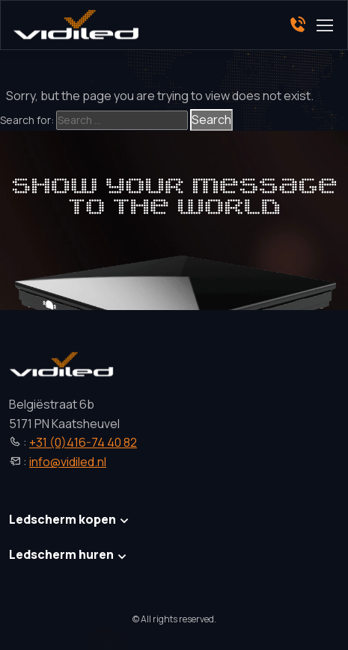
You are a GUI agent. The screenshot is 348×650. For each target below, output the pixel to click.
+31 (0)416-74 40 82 (83, 442)
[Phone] (297, 25)
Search (211, 119)
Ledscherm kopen (62, 519)
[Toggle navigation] (324, 25)
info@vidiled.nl (67, 462)
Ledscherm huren (61, 554)
